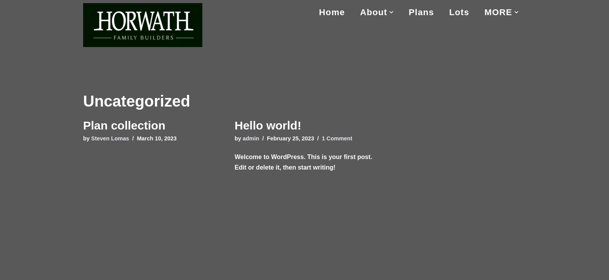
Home (332, 12)
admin (251, 138)
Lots (459, 12)
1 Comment (337, 138)
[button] (391, 12)
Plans (421, 12)
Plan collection (124, 125)
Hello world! (268, 125)
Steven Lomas (110, 138)
